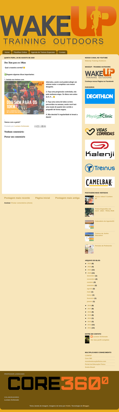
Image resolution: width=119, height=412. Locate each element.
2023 (90, 263)
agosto (90, 289)
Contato (62, 52)
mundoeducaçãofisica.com (95, 361)
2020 (90, 273)
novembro (91, 279)
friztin (68, 406)
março (89, 295)
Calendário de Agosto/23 (104, 221)
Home (7, 52)
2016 (90, 312)
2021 (90, 270)
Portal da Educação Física (95, 364)
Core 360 (88, 358)
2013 (90, 321)
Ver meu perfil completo (100, 340)
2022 (90, 267)
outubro (90, 282)
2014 (90, 318)
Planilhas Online (20, 52)
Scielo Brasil (90, 367)
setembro (91, 285)
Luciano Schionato (100, 337)
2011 (90, 328)
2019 (90, 305)
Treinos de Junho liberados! (102, 234)
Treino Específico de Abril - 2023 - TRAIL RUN (104, 210)
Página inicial (42, 198)
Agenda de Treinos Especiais (43, 52)
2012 (90, 325)
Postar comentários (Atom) (21, 203)
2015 (90, 315)
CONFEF (88, 355)
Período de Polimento (103, 246)
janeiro (90, 301)
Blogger (86, 406)
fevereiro (90, 298)
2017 (90, 309)
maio (89, 292)
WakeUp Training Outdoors (95, 61)
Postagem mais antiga (67, 198)
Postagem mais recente (17, 198)
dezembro (91, 276)
